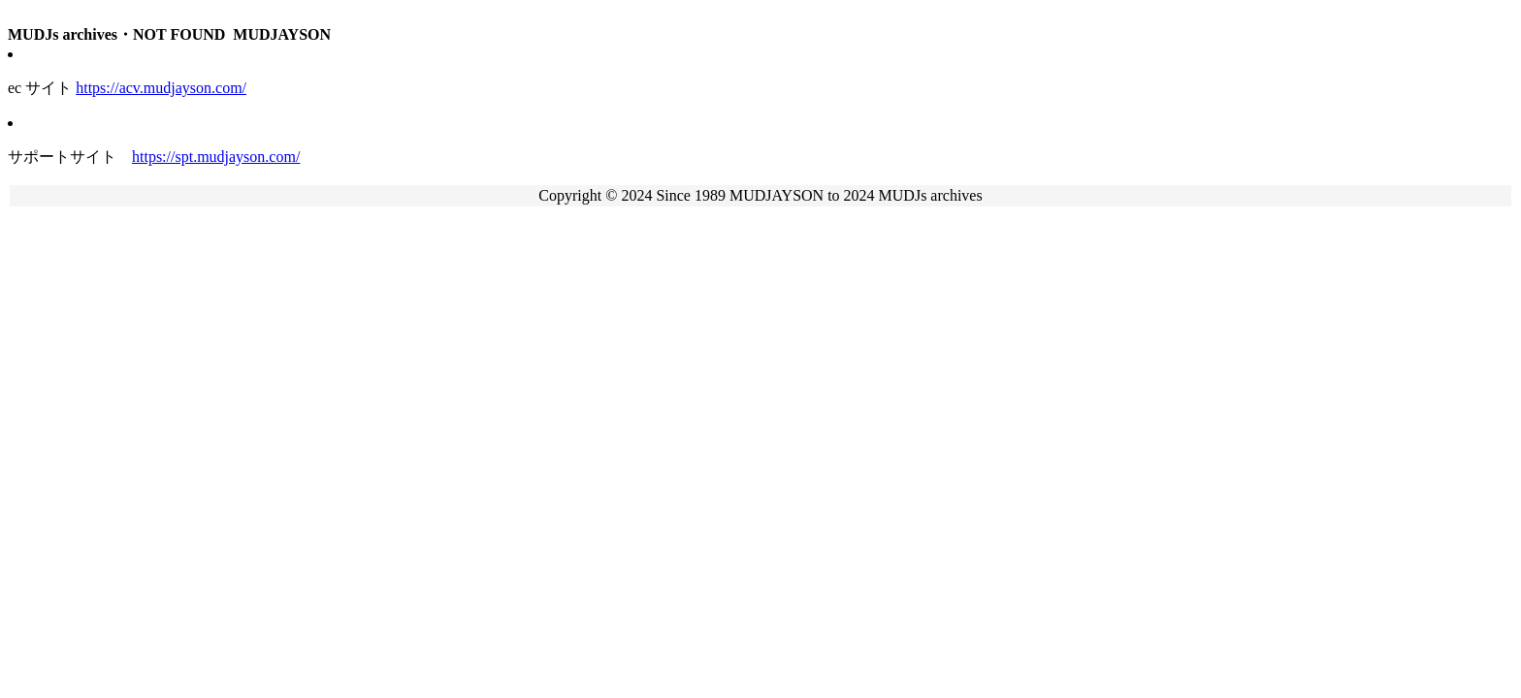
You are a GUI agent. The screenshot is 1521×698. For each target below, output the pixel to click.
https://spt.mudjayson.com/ (216, 156)
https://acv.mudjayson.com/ (161, 87)
